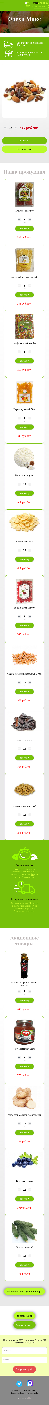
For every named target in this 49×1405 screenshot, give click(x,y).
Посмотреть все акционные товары (24, 1291)
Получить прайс (24, 149)
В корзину (24, 140)
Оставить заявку (24, 1325)
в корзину (24, 228)
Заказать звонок (40, 6)
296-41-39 (40, 2)
